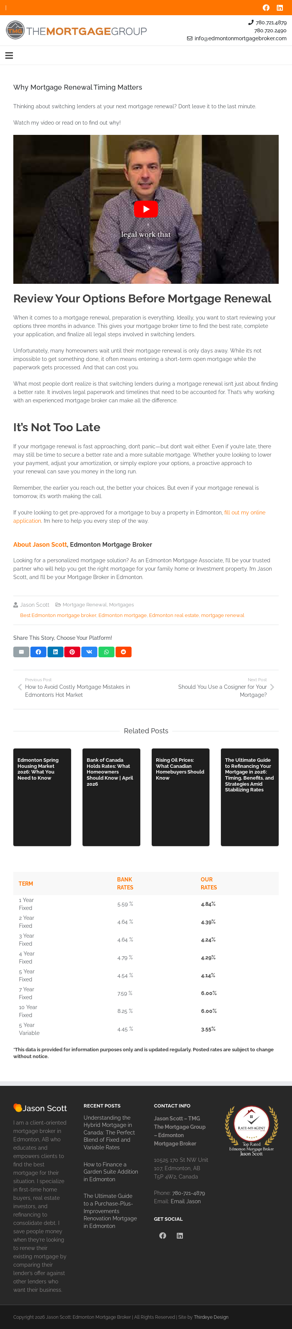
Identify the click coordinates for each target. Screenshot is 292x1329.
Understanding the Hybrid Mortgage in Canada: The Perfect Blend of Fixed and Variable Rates (109, 1132)
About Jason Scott (40, 544)
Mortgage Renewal (85, 605)
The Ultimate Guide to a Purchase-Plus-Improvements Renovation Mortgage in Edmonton (110, 1211)
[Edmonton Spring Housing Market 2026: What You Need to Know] (42, 797)
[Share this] (38, 652)
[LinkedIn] (280, 7)
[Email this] (21, 652)
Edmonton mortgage (122, 615)
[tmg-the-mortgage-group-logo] (76, 30)
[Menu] (9, 55)
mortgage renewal (222, 615)
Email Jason (186, 1201)
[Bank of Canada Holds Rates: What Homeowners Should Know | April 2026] (111, 797)
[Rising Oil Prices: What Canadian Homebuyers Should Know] (180, 797)
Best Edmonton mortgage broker (58, 615)
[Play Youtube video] (146, 209)
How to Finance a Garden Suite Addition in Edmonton (111, 1171)
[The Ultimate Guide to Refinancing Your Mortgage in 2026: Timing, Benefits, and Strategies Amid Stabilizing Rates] (250, 797)
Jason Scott (34, 605)
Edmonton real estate (174, 615)
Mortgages (121, 605)
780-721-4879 (188, 1193)
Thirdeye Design (211, 1317)
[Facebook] (266, 7)
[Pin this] (72, 652)
